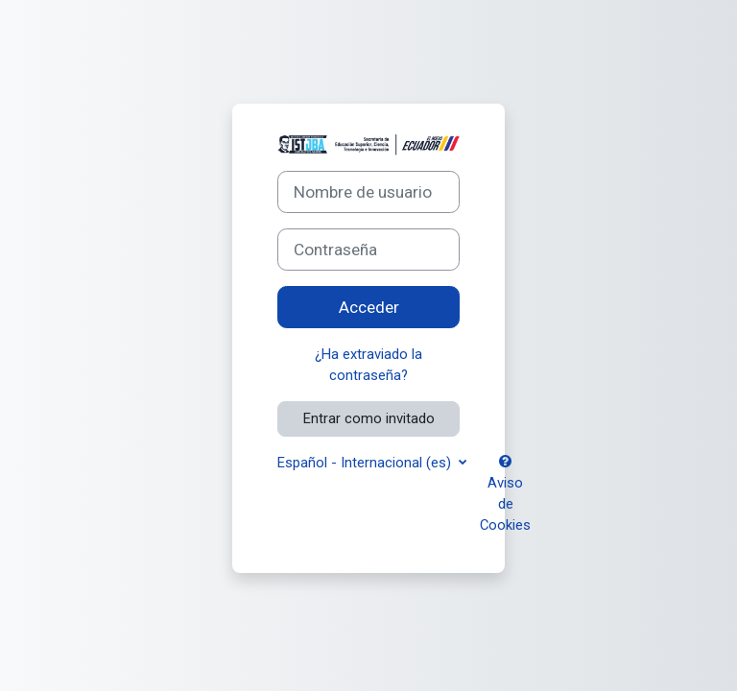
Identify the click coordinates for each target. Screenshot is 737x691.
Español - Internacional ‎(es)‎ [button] (366, 462)
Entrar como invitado (369, 418)
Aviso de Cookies (505, 495)
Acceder (369, 307)
